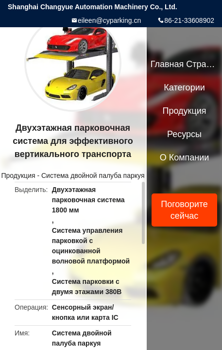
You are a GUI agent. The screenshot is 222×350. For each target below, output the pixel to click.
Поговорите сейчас (184, 210)
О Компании (184, 157)
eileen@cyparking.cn (109, 20)
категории (184, 87)
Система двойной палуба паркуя (92, 175)
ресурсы (184, 134)
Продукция (18, 175)
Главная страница (185, 64)
